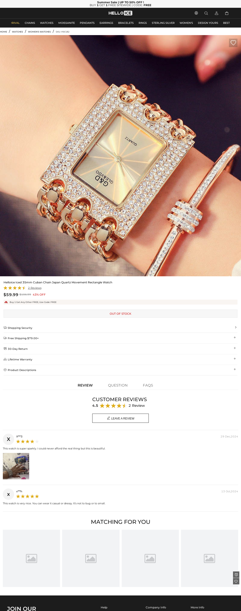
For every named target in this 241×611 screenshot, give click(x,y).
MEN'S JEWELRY (22, 13)
